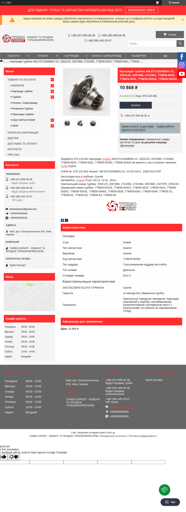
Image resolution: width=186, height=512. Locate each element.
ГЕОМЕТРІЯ (139, 55)
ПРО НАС (14, 154)
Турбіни (16, 97)
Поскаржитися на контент (113, 436)
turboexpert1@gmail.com (23, 209)
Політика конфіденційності (142, 436)
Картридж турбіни (22, 91)
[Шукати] (180, 43)
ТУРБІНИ (42, 55)
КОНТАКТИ (14, 149)
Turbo (64, 166)
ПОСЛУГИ (13, 55)
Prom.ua (110, 432)
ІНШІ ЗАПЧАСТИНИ (23, 120)
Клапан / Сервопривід (24, 102)
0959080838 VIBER (141, 10)
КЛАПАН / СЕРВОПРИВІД (106, 55)
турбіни (106, 158)
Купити (135, 105)
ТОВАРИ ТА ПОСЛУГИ (22, 79)
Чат (170, 502)
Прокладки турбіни (23, 114)
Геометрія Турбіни (22, 108)
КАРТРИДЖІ (72, 55)
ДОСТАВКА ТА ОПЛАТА (22, 143)
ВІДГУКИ (13, 138)
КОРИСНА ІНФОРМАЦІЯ (23, 132)
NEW (15, 125)
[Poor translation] (14, 457)
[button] (164, 490)
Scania (80, 180)
